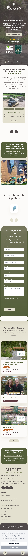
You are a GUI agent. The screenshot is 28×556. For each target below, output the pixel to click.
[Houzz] (11, 488)
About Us (4, 512)
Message (6, 286)
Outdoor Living (5, 503)
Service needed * (8, 279)
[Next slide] (16, 131)
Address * (6, 266)
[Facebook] (3, 488)
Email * (6, 260)
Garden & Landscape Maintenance (11, 505)
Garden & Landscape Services (9, 498)
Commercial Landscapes (8, 500)
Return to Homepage (14, 34)
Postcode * (7, 273)
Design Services (5, 495)
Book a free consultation (12, 151)
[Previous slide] (11, 131)
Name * (6, 247)
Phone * (6, 253)
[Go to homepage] (14, 6)
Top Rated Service (13, 41)
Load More (14, 440)
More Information (14, 543)
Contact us (4, 519)
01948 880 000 (13, 155)
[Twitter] (7, 488)
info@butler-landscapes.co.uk (12, 475)
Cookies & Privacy (6, 516)
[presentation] (14, 304)
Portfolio (3, 514)
